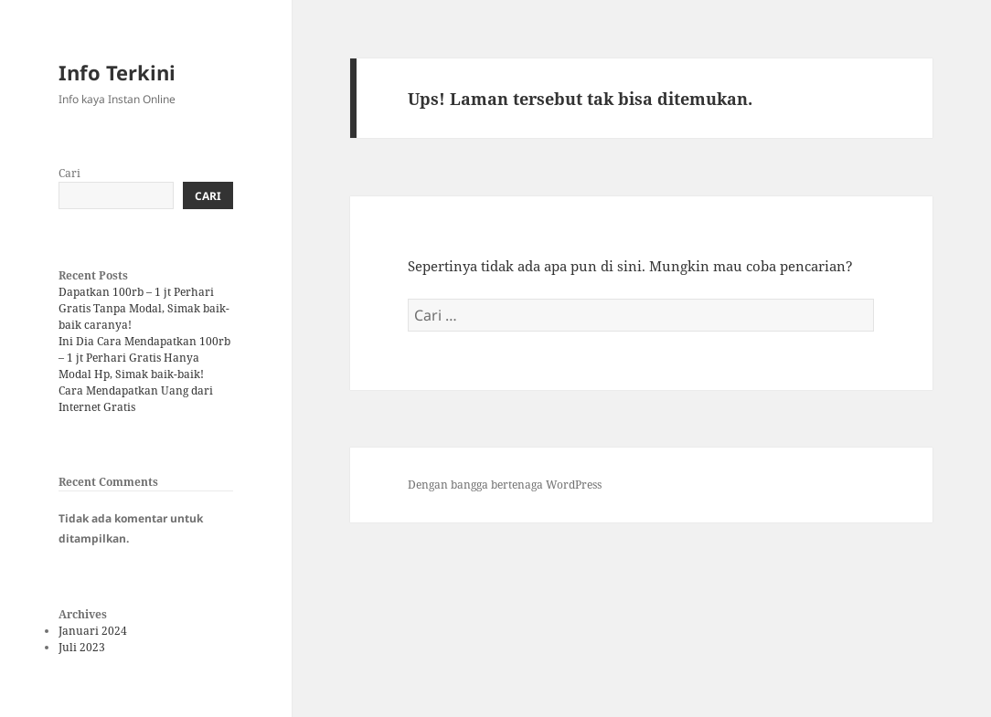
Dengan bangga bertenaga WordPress (505, 484)
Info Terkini (117, 72)
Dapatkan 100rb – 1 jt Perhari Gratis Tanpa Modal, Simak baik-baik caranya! (144, 308)
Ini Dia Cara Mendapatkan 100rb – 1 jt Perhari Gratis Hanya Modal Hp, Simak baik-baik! (144, 357)
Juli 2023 (82, 647)
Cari (69, 173)
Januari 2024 (93, 630)
